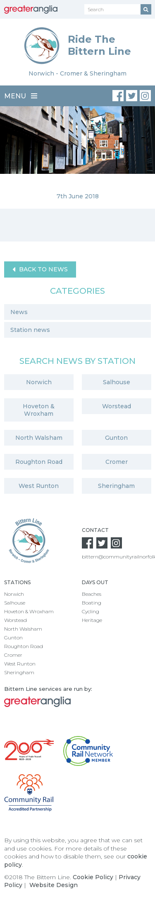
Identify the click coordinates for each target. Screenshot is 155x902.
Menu (20, 96)
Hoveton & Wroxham (39, 409)
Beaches (91, 594)
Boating (91, 603)
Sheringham (116, 486)
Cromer (116, 462)
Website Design (53, 885)
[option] (77, 157)
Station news (30, 330)
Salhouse (116, 382)
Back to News (40, 269)
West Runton (39, 486)
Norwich (39, 382)
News (19, 312)
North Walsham (38, 437)
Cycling (90, 611)
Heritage (92, 620)
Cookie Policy (93, 877)
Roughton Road (38, 462)
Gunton (116, 437)
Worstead (116, 406)
